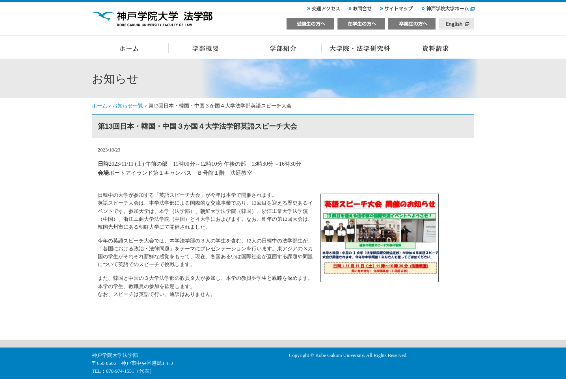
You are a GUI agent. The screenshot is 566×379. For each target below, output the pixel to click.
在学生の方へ (361, 22)
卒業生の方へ (412, 22)
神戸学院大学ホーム (448, 10)
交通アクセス (323, 10)
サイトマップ (396, 10)
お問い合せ (360, 10)
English (457, 22)
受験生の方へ (310, 22)
